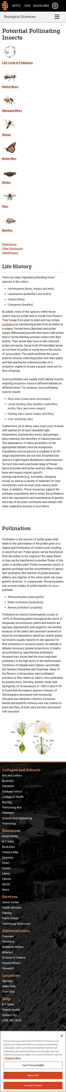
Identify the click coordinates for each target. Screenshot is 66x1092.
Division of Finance (14, 957)
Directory (7, 857)
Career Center (10, 902)
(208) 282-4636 (11, 1020)
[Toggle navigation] (57, 17)
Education (8, 786)
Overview (8, 936)
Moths (6, 182)
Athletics (7, 952)
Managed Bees (12, 110)
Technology (9, 823)
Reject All (33, 1075)
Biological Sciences (20, 17)
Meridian (7, 981)
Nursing (7, 802)
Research (8, 968)
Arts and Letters (12, 775)
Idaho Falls (9, 986)
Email (5, 863)
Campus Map (10, 852)
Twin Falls (8, 991)
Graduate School (12, 791)
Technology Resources (16, 923)
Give (28, 5)
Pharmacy (8, 812)
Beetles (7, 230)
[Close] (62, 1036)
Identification (10, 253)
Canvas (6, 879)
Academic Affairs (12, 947)
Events (6, 868)
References (9, 244)
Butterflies (9, 158)
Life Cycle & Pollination (17, 63)
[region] (33, 1061)
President (8, 941)
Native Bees (10, 86)
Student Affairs (11, 963)
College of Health (13, 796)
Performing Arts (12, 807)
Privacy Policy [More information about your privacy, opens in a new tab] (12, 1058)
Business (8, 780)
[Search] (55, 5)
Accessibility (10, 836)
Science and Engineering (17, 818)
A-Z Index (8, 841)
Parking (6, 913)
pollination (8, 324)
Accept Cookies (33, 1085)
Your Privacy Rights (33, 1065)
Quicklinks (41, 5)
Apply (16, 5)
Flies (5, 206)
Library (6, 873)
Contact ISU (9, 1015)
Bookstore (8, 847)
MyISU (6, 884)
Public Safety (10, 918)
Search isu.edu (11, 1009)
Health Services (12, 907)
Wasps (6, 134)
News (5, 889)
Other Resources (12, 248)
